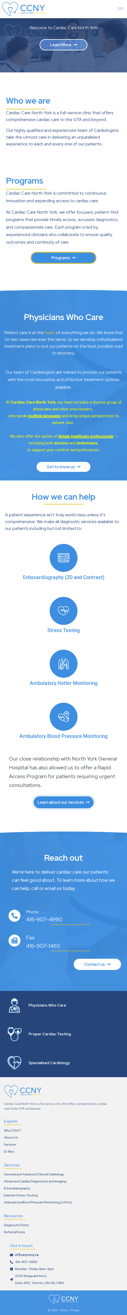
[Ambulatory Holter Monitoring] (64, 664)
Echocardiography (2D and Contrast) (63, 577)
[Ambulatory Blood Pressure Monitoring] (64, 717)
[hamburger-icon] (120, 7)
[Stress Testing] (64, 611)
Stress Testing (63, 630)
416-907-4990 (44, 919)
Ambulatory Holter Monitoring (63, 683)
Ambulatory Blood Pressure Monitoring (63, 736)
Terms (64, 1310)
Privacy (75, 1310)
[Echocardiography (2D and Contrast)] (64, 558)
